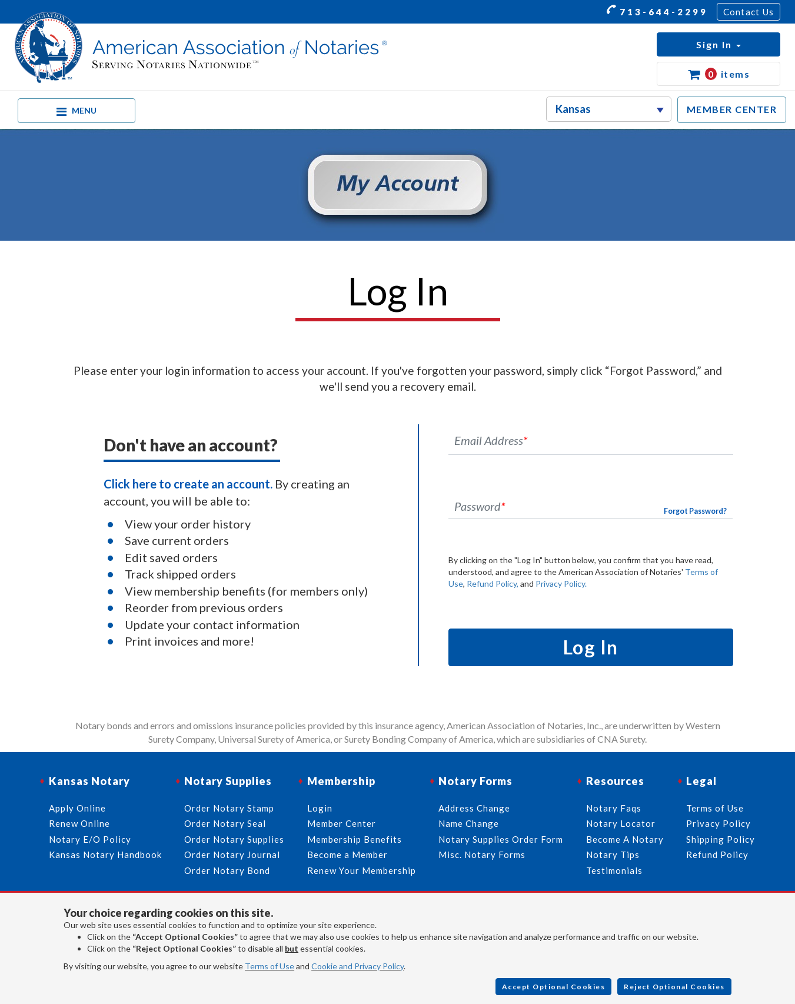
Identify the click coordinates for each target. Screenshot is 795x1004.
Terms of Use (269, 966)
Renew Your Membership (361, 870)
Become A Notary (625, 839)
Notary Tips (613, 854)
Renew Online (79, 823)
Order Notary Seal (225, 823)
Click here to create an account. (188, 484)
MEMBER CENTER (732, 109)
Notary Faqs (613, 808)
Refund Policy (717, 854)
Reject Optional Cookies (674, 986)
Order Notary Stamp (229, 808)
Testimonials (614, 870)
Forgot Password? (695, 511)
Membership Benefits (354, 839)
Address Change (474, 808)
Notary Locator (621, 823)
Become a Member (347, 854)
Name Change (468, 823)
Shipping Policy (720, 839)
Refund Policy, (492, 584)
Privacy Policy (718, 823)
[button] (718, 44)
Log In (590, 647)
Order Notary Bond (227, 870)
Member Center (341, 823)
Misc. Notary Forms (481, 854)
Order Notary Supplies (234, 839)
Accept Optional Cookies (554, 986)
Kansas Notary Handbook (105, 854)
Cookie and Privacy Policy (357, 966)
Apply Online (77, 808)
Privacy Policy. (561, 584)
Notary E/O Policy (90, 839)
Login (319, 808)
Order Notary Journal (232, 854)
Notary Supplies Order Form (500, 839)
